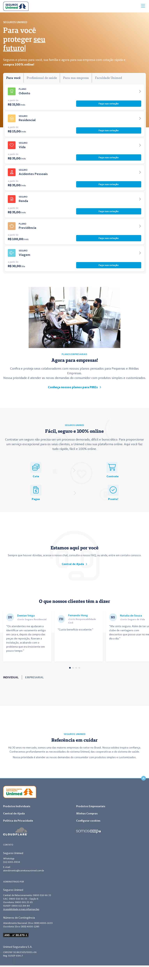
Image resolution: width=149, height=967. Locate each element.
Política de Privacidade (18, 820)
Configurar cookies (88, 820)
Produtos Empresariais (90, 806)
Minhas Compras (87, 813)
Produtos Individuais (16, 806)
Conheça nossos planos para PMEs (74, 387)
